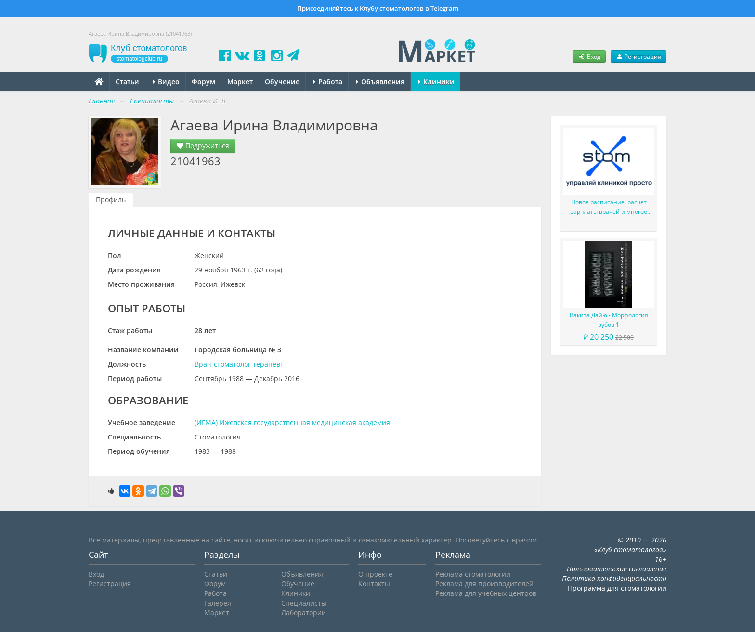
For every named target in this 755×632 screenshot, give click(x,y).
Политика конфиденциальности (614, 578)
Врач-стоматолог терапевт (239, 364)
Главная (102, 100)
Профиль (111, 199)
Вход (589, 56)
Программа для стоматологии (617, 588)
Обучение (282, 81)
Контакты (374, 583)
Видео (166, 81)
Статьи (127, 81)
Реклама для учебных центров (485, 593)
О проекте (375, 574)
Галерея (217, 602)
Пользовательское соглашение (616, 568)
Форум (203, 81)
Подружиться (203, 145)
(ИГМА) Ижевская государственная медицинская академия (292, 422)
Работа (327, 81)
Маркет (240, 81)
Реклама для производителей (484, 583)
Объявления (380, 81)
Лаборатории (303, 612)
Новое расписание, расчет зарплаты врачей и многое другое (609, 207)
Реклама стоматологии (472, 574)
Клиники (436, 81)
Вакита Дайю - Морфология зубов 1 (609, 320)
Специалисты (303, 602)
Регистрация (638, 56)
